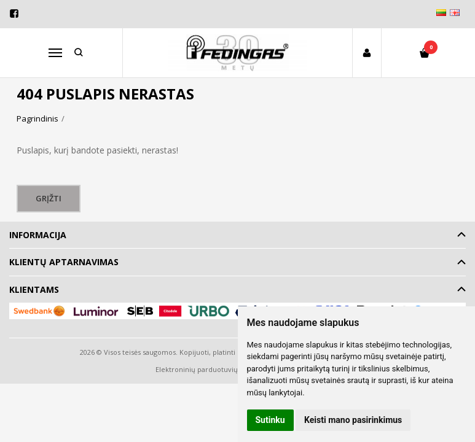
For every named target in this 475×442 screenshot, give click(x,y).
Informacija (37, 235)
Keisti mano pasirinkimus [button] (353, 420)
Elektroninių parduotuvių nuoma (209, 369)
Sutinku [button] (270, 420)
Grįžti (49, 198)
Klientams (34, 289)
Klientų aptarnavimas (64, 262)
